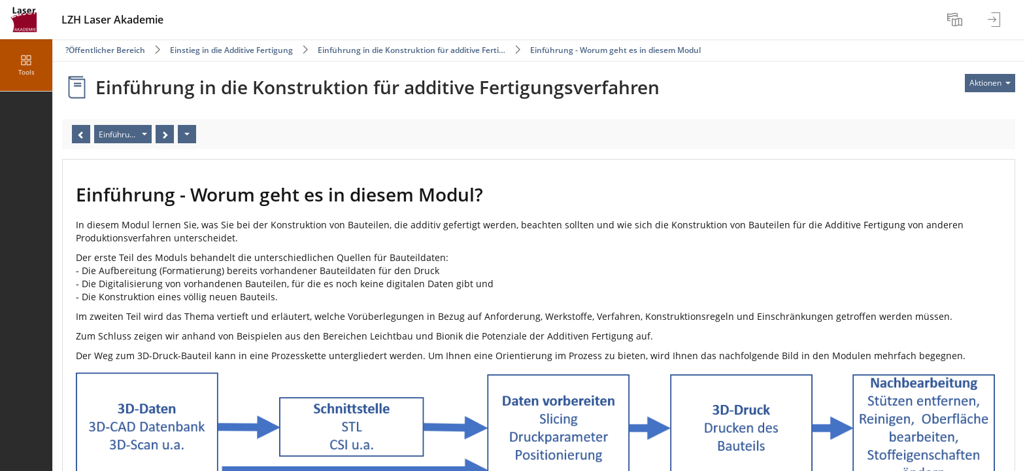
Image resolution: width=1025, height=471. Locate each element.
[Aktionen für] (990, 83)
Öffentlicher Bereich (107, 50)
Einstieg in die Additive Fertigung (231, 50)
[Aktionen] (187, 134)
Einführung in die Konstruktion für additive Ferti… (411, 50)
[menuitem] (956, 19)
